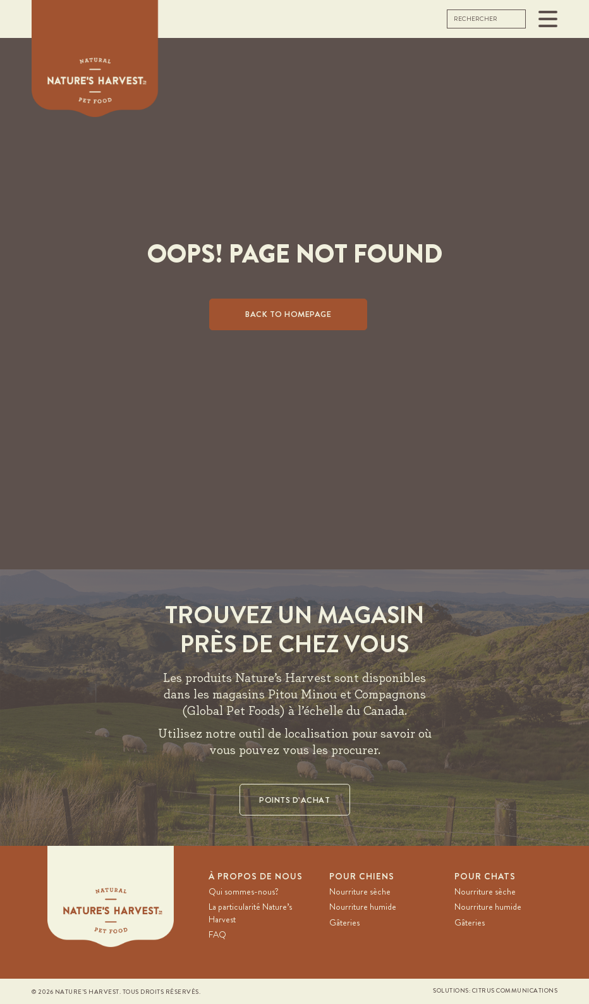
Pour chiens (361, 876)
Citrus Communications (515, 990)
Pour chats (485, 876)
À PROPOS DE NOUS (256, 876)
